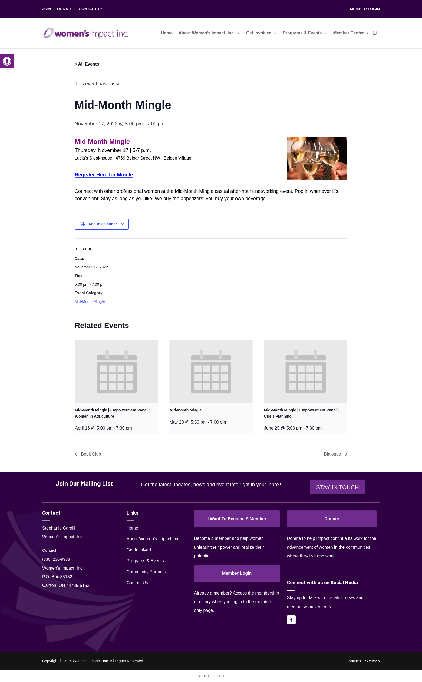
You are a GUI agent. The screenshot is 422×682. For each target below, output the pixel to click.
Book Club (90, 454)
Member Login (237, 573)
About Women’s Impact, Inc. (207, 33)
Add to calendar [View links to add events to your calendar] (102, 224)
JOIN (46, 9)
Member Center (348, 33)
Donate (331, 519)
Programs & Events (302, 33)
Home (167, 33)
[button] (7, 61)
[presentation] (116, 371)
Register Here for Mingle (104, 174)
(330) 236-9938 (56, 559)
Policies (354, 661)
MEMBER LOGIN (365, 9)
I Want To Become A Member (236, 519)
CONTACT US (91, 9)
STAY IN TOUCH (337, 487)
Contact (49, 550)
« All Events (87, 64)
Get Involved (259, 33)
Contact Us (137, 582)
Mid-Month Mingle (90, 301)
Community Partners (146, 572)
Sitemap (372, 661)
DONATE (65, 9)
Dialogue (333, 454)
